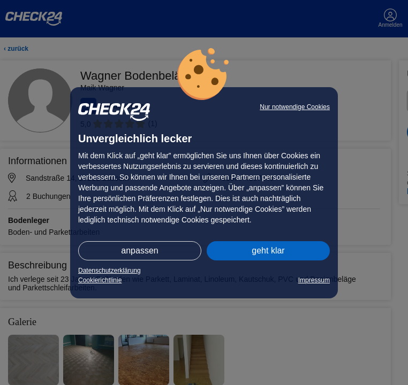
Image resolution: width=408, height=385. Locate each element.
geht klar (268, 250)
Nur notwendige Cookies (295, 107)
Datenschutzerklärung (109, 270)
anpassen (139, 250)
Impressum (314, 280)
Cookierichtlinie (100, 280)
